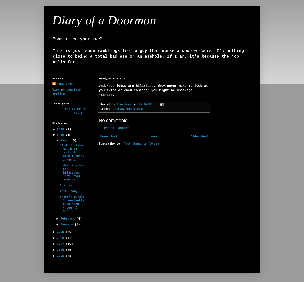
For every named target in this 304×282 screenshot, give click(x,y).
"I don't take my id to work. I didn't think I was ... (72, 152)
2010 (61, 135)
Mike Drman (65, 84)
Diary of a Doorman (104, 20)
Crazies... (68, 185)
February (68, 218)
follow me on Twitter (75, 111)
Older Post (199, 136)
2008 (61, 238)
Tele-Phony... (71, 191)
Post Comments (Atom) (141, 143)
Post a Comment (116, 128)
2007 (61, 244)
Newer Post (109, 136)
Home (154, 136)
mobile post (135, 109)
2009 (61, 232)
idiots (118, 109)
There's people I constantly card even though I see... (72, 204)
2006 (61, 250)
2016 (61, 129)
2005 (61, 256)
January (67, 224)
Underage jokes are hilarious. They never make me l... (72, 172)
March (65, 140)
